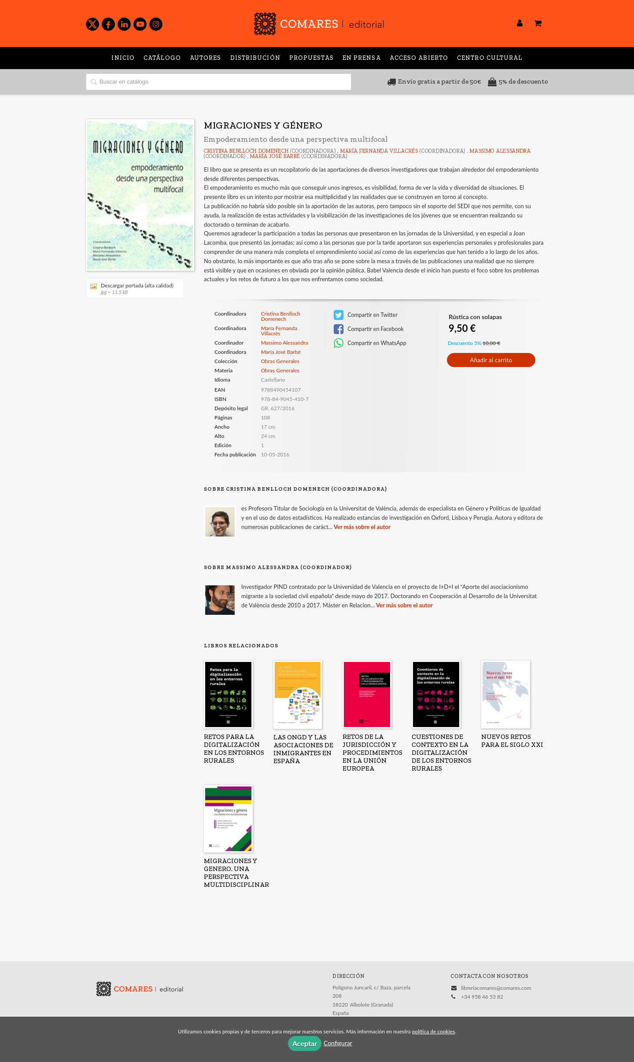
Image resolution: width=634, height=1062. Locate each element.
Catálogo (162, 58)
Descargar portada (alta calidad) (131, 288)
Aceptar (304, 1043)
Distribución (255, 58)
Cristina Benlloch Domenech (246, 151)
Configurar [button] (338, 1043)
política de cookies (433, 1031)
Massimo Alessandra (500, 151)
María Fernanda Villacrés (379, 151)
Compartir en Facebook (369, 329)
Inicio (123, 58)
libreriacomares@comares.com (496, 988)
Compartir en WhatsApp (370, 343)
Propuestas (311, 58)
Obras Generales (280, 361)
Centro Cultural (490, 58)
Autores (205, 58)
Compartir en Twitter (366, 315)
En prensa (362, 58)
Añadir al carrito (491, 360)
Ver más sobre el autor (362, 526)
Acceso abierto (419, 58)
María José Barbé (275, 156)
